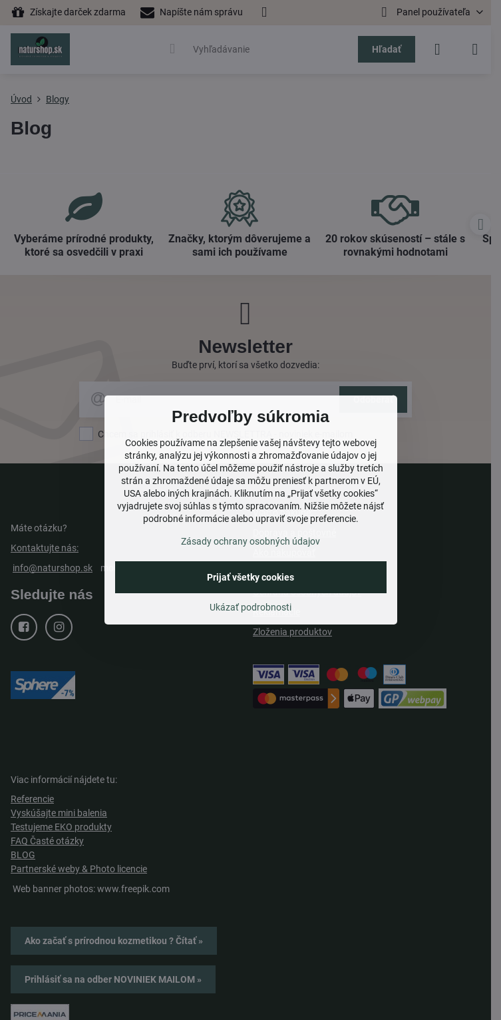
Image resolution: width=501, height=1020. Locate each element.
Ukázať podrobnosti (250, 607)
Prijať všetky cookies (250, 577)
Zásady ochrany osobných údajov (250, 541)
